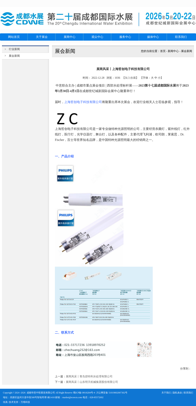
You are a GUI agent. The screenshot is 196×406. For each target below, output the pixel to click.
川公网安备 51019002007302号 (111, 392)
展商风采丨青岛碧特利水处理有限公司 (89, 376)
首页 (163, 51)
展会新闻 (186, 51)
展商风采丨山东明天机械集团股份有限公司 (92, 381)
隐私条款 (177, 392)
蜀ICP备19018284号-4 (84, 392)
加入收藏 (130, 77)
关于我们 (166, 392)
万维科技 (25, 402)
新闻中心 (173, 51)
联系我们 (188, 392)
